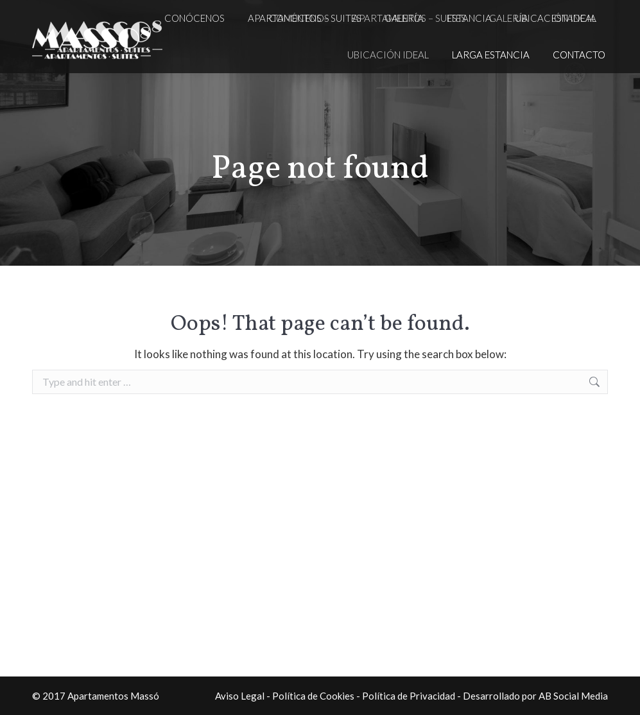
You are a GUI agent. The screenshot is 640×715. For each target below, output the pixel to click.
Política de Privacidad (408, 696)
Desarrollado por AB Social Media (535, 696)
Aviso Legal (239, 696)
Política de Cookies (313, 696)
